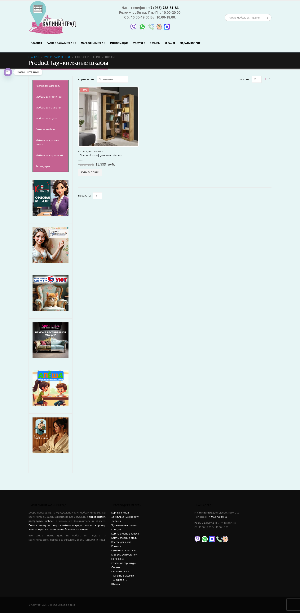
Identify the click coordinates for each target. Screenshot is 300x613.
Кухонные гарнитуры (123, 550)
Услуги (138, 43)
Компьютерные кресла (125, 533)
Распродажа (84, 151)
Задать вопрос (190, 43)
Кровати (116, 546)
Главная (36, 43)
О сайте (170, 43)
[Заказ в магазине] (112, 79)
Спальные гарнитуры (123, 563)
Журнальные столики (124, 525)
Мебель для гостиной (124, 554)
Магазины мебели (93, 43)
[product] (108, 116)
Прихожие (117, 558)
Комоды (116, 529)
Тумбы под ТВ (119, 579)
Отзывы (155, 43)
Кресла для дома (121, 542)
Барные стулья (120, 512)
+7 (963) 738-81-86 (163, 7)
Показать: (244, 79)
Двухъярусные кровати (125, 516)
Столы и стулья (120, 571)
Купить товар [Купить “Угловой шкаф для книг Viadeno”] (90, 172)
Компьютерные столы (124, 537)
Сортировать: (86, 79)
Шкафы (115, 584)
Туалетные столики (122, 575)
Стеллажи (98, 151)
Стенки (115, 567)
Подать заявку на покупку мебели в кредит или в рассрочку (67, 525)
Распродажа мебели (60, 43)
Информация (119, 43)
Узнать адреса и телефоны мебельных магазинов (58, 529)
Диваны (116, 521)
